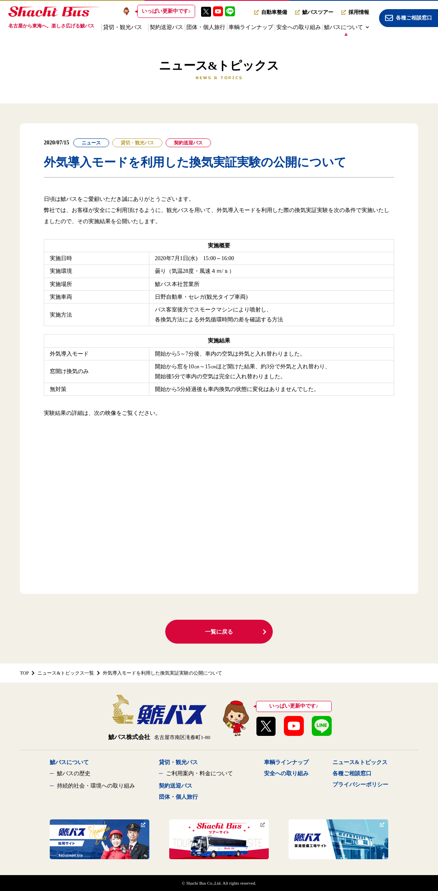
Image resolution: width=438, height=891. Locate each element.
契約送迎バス (166, 27)
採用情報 (355, 12)
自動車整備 (270, 12)
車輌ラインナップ (251, 27)
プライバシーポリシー (360, 785)
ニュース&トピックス (359, 762)
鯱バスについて (346, 27)
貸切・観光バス (122, 27)
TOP (24, 673)
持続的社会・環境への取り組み (96, 786)
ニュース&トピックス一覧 (65, 673)
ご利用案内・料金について (199, 773)
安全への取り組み (298, 27)
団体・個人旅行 (205, 27)
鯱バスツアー (314, 12)
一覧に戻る (236, 632)
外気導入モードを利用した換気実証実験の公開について (162, 673)
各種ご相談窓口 (352, 773)
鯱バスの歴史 (73, 773)
